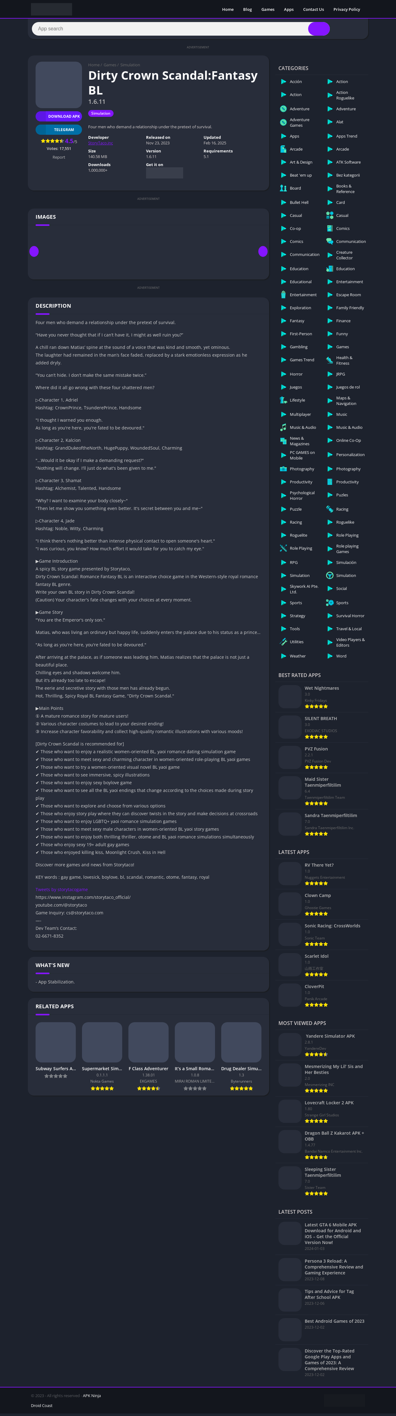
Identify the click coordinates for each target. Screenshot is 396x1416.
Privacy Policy (347, 9)
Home (228, 9)
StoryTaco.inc (100, 145)
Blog (247, 9)
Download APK (58, 119)
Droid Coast (42, 1408)
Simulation (130, 67)
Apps (289, 9)
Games (267, 9)
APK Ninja (92, 1398)
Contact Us (313, 9)
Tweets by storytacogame (62, 892)
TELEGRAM (55, 132)
